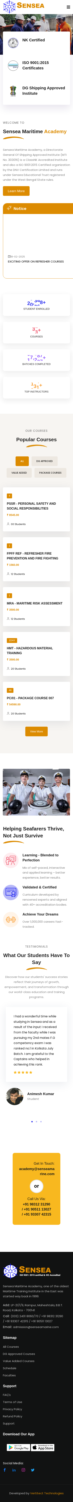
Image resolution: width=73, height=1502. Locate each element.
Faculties (9, 1375)
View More (36, 731)
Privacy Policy (12, 1409)
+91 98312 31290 (36, 1204)
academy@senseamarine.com (37, 1171)
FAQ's (7, 1395)
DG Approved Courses (19, 1354)
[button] (32, 1121)
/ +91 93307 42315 (36, 1214)
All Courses (11, 1347)
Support (9, 1423)
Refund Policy (12, 1416)
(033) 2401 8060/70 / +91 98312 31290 (37, 1316)
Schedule (9, 1368)
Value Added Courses (18, 1361)
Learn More (16, 191)
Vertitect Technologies (47, 1493)
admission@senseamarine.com (36, 1327)
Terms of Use (12, 1402)
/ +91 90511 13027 (36, 1209)
